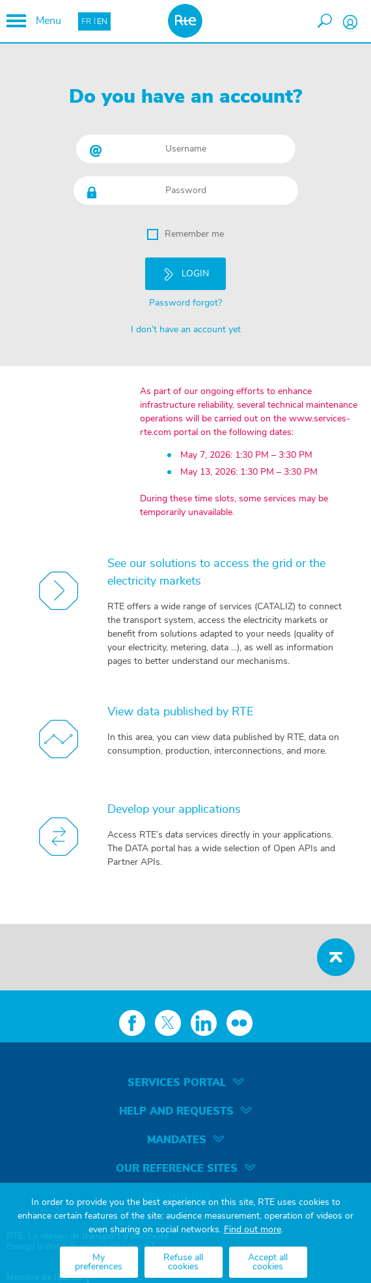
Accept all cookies (268, 1262)
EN (102, 21)
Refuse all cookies (183, 1262)
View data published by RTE (180, 712)
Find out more (252, 1229)
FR (86, 21)
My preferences (98, 1262)
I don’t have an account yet (186, 329)
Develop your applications (174, 809)
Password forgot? (185, 303)
